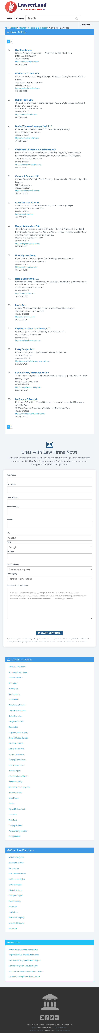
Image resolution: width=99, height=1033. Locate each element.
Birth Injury (13, 683)
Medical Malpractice (16, 749)
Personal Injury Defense (18, 776)
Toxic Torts (13, 820)
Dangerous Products (16, 721)
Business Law (14, 868)
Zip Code (10, 551)
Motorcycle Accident (16, 754)
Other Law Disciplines (22, 850)
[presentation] (49, 624)
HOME (9, 18)
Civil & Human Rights (17, 879)
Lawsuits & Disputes (16, 923)
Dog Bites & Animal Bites (18, 732)
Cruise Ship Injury (15, 716)
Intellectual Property (16, 917)
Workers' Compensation (18, 831)
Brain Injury (13, 688)
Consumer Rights (15, 884)
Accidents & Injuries (37, 28)
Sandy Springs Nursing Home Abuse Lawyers (26, 971)
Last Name (11, 484)
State (9, 542)
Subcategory (12, 574)
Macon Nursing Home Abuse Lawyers (23, 966)
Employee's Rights (16, 895)
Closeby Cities (14, 942)
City (8, 532)
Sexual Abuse (14, 798)
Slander (12, 803)
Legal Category (13, 564)
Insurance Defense (16, 743)
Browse (20, 18)
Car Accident (13, 699)
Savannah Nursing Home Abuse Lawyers (24, 977)
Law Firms (86, 25)
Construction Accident (17, 710)
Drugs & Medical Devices (18, 738)
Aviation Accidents (16, 678)
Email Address (12, 497)
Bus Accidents (14, 694)
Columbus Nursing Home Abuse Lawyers (24, 960)
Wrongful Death (15, 836)
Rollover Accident (15, 792)
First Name (11, 475)
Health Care (13, 912)
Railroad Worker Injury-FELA (19, 787)
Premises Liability (15, 781)
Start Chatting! (49, 632)
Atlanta (22, 28)
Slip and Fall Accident (17, 809)
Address (10, 519)
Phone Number (13, 506)
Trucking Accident (15, 825)
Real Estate (13, 928)
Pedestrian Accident (16, 765)
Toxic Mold (13, 814)
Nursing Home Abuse (17, 760)
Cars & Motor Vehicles (17, 874)
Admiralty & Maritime (17, 667)
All (6, 28)
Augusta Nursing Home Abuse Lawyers (24, 955)
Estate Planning (15, 901)
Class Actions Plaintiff (17, 705)
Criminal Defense (15, 890)
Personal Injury (14, 771)
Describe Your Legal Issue (17, 585)
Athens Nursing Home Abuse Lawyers (23, 949)
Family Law (13, 906)
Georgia (13, 28)
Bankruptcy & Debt (16, 863)
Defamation (13, 727)
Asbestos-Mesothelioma (18, 672)
